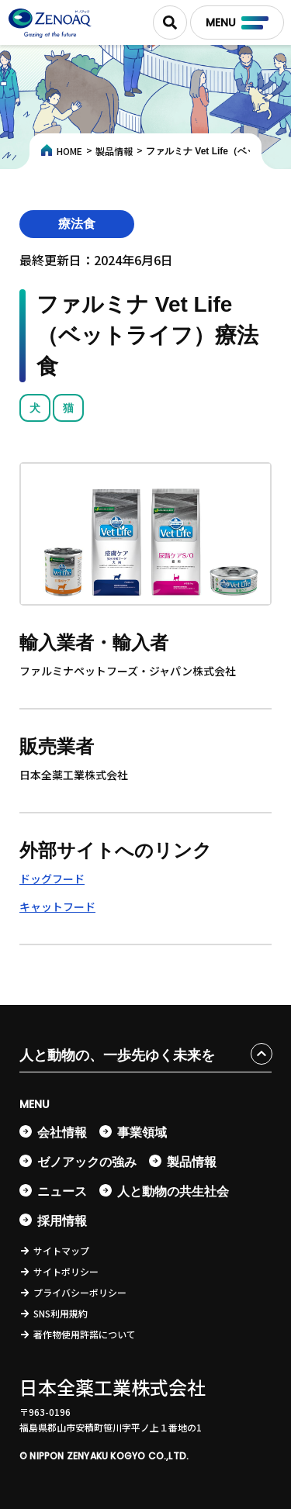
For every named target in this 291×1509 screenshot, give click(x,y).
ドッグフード (52, 878)
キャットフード (57, 906)
